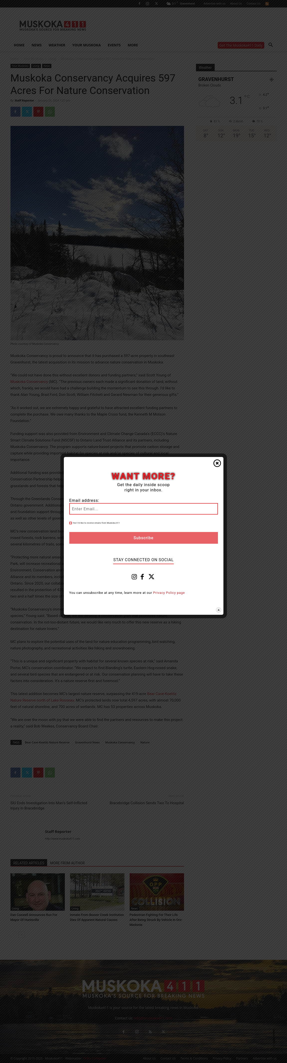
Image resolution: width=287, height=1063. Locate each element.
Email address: (84, 500)
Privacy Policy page (169, 593)
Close (217, 463)
